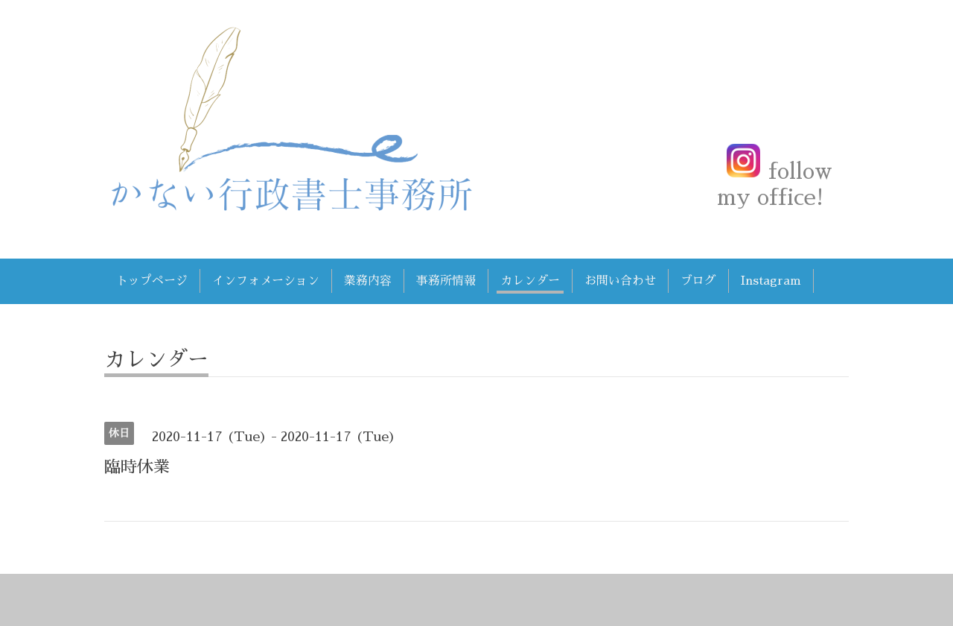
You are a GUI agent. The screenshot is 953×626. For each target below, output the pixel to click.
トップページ (152, 281)
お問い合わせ (620, 281)
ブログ (698, 281)
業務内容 (368, 281)
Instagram (771, 281)
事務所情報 (446, 281)
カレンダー (530, 281)
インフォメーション (265, 281)
